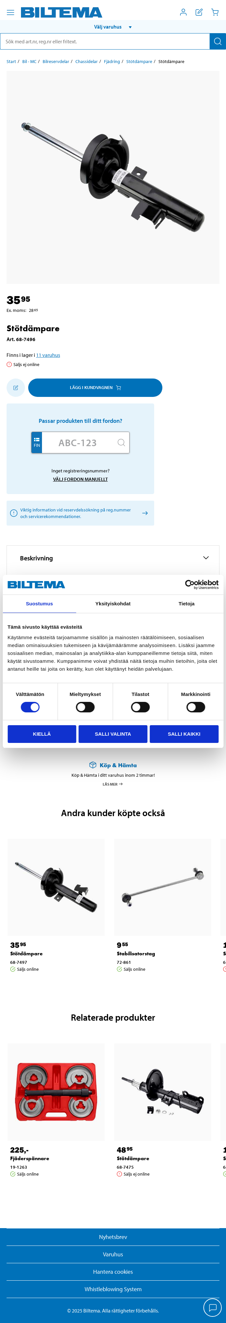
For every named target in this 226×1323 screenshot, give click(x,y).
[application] (213, 1308)
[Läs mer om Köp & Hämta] (113, 765)
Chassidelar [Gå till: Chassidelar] (86, 61)
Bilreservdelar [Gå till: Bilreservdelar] (56, 61)
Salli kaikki (184, 734)
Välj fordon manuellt (80, 479)
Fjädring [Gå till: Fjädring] (112, 61)
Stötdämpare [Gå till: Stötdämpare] (139, 61)
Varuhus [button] (113, 1254)
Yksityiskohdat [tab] (113, 603)
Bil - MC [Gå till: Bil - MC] (29, 61)
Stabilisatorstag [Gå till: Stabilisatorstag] (136, 953)
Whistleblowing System (113, 1289)
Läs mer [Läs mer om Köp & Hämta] (113, 784)
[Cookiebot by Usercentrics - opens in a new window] (189, 585)
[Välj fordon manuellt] (144, 513)
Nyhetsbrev (113, 1237)
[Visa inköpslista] (199, 12)
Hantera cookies (113, 1271)
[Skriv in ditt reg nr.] (77, 442)
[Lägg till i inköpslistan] (16, 388)
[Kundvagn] (215, 12)
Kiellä (42, 734)
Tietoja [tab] (186, 603)
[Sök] (218, 41)
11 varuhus (48, 355)
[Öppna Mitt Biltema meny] (183, 12)
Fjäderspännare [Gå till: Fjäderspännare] (29, 1158)
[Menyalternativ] (10, 12)
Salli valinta (113, 734)
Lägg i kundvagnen (95, 387)
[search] (113, 41)
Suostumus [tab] (39, 603)
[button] (113, 26)
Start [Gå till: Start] (11, 61)
